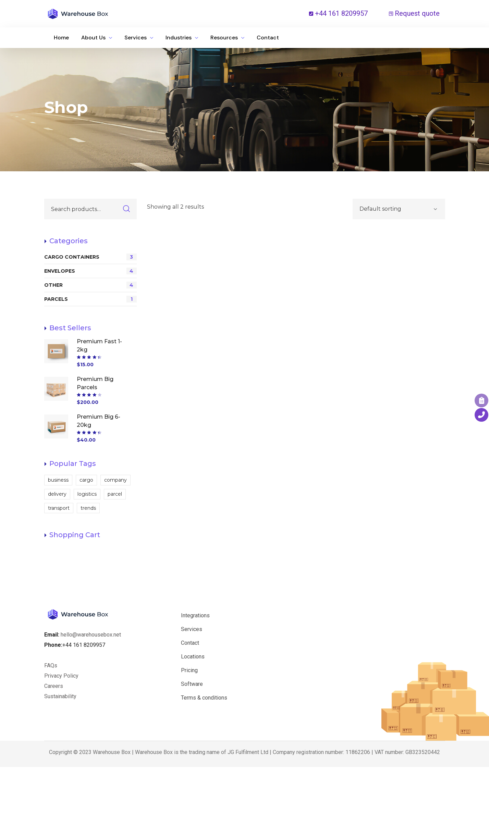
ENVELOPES (90, 271)
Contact (190, 643)
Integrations (195, 615)
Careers (54, 686)
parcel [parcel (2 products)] (115, 494)
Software (192, 684)
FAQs (50, 665)
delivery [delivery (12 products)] (57, 494)
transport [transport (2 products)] (59, 508)
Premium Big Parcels (95, 383)
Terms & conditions (204, 697)
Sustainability (60, 696)
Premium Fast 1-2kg (99, 345)
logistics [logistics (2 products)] (87, 494)
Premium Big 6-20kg (98, 420)
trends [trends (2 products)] (88, 508)
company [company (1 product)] (115, 480)
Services (191, 629)
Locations (193, 656)
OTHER (90, 285)
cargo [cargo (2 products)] (86, 480)
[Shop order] (399, 209)
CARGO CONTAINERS (90, 257)
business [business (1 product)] (58, 480)
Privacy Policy (61, 675)
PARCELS (90, 299)
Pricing (189, 670)
